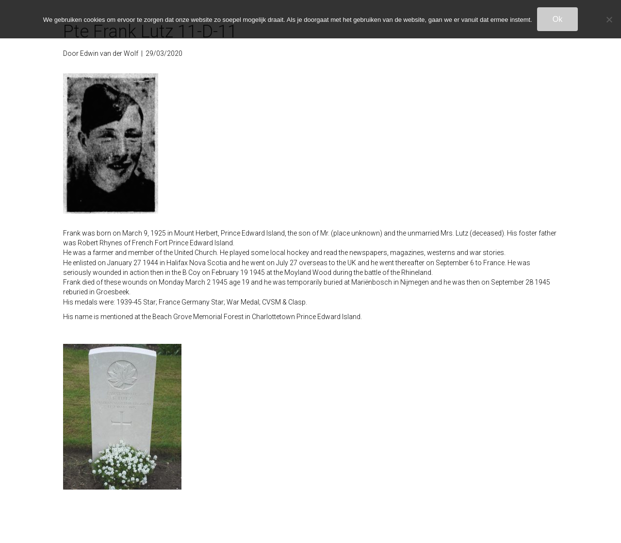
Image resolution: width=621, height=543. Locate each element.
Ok (557, 19)
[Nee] (609, 19)
